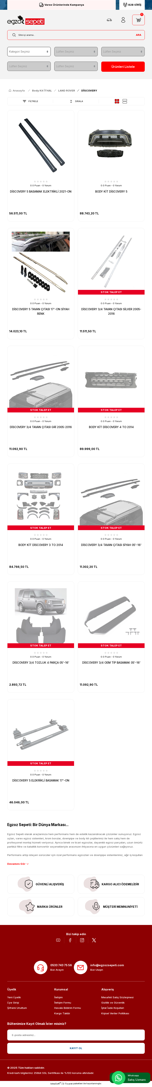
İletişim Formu (62, 1003)
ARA (138, 34)
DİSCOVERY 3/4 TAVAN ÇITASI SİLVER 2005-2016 (111, 311)
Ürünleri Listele (123, 67)
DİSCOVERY (89, 90)
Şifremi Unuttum (17, 1008)
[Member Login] (123, 20)
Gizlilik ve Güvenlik (113, 1003)
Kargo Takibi (62, 1013)
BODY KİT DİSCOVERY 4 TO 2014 (111, 427)
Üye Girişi (13, 1003)
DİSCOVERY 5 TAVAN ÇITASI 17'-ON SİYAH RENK (40, 311)
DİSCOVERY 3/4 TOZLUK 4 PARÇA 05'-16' (41, 662)
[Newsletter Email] (76, 1035)
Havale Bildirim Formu (67, 1008)
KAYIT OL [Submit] (76, 1048)
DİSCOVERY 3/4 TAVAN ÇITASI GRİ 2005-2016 (41, 427)
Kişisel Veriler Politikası (115, 1013)
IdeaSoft (55, 1084)
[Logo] (25, 20)
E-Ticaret (68, 1084)
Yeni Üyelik (14, 997)
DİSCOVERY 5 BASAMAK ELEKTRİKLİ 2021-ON (40, 191)
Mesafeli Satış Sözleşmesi (117, 997)
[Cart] (138, 20)
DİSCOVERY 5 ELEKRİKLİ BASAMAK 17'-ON (40, 780)
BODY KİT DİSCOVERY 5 (111, 191)
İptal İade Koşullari (112, 1008)
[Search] (76, 35)
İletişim (58, 997)
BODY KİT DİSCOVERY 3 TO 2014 (40, 545)
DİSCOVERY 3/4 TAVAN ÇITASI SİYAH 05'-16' (111, 545)
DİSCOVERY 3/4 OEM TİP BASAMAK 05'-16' (111, 662)
